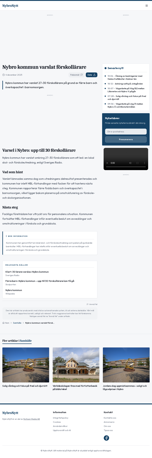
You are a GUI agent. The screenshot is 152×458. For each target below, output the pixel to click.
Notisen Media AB (31, 419)
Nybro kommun (13, 290)
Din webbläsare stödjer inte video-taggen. (126, 159)
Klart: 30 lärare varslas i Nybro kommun (27, 271)
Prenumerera (126, 139)
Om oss (107, 426)
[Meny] (147, 6)
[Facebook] (106, 438)
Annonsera (109, 422)
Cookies (57, 422)
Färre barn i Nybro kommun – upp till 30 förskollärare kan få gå (39, 280)
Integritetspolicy (60, 418)
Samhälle (17, 323)
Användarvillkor (60, 426)
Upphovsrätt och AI (62, 430)
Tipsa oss (108, 430)
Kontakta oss (110, 418)
